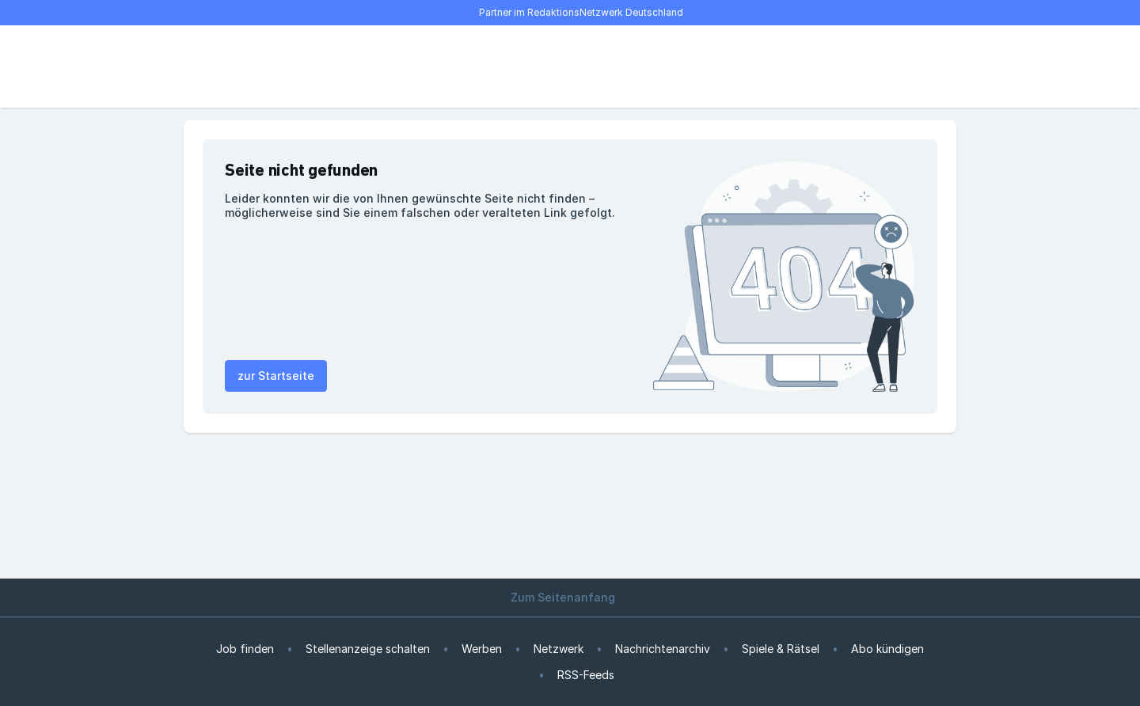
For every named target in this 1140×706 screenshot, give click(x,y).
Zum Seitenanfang (570, 597)
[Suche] (247, 66)
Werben (482, 648)
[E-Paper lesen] (893, 66)
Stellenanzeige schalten (368, 648)
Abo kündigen (887, 648)
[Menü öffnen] (212, 66)
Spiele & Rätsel (780, 648)
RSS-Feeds (585, 674)
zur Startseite (276, 375)
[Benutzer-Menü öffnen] (927, 66)
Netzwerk (558, 648)
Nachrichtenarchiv (662, 648)
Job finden (245, 648)
